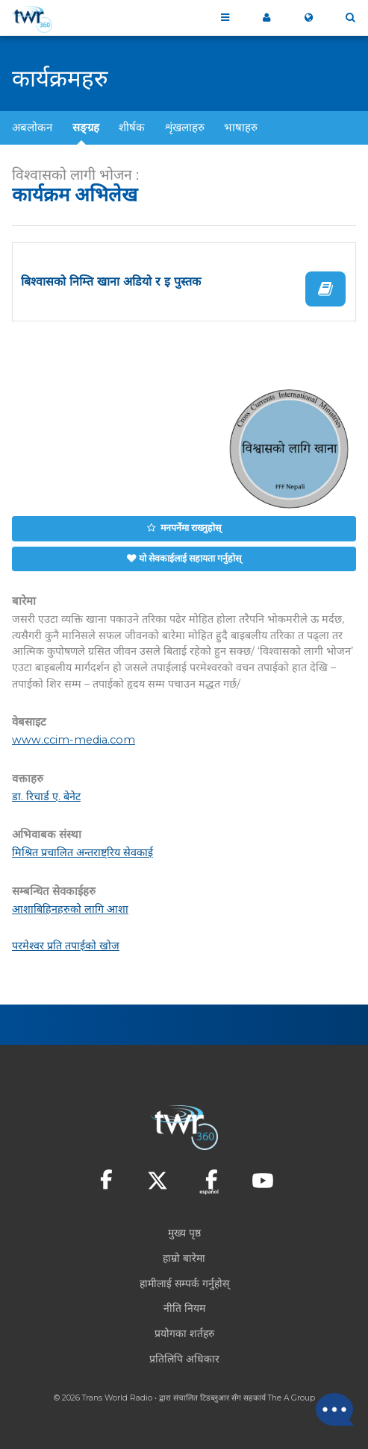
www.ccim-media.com (73, 739)
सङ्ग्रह (85, 127)
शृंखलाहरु (185, 127)
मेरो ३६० (266, 18)
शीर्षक (132, 127)
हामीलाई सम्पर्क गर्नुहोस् (184, 1283)
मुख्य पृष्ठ (184, 1232)
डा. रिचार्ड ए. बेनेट (46, 796)
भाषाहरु (241, 127)
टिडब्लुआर (214, 1398)
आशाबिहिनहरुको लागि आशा (70, 909)
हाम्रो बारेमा (184, 1258)
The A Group (291, 1398)
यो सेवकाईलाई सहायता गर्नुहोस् (190, 558)
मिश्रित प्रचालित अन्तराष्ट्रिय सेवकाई (82, 852)
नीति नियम (184, 1308)
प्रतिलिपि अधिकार (184, 1358)
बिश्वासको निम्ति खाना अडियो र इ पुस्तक (111, 281)
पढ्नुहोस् (325, 289)
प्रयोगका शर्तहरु (184, 1333)
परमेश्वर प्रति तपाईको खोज (65, 945)
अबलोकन (32, 127)
